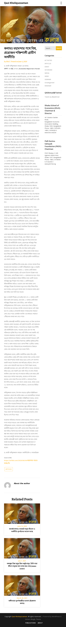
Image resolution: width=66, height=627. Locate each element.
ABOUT (40, 623)
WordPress (56, 616)
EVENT (47, 67)
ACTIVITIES (48, 60)
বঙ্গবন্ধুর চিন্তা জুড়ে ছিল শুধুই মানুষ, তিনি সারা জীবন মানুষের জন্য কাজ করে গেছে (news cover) (22, 566)
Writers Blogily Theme (33, 619)
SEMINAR (48, 79)
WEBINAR (48, 86)
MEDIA (47, 73)
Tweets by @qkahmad (52, 97)
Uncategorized (49, 83)
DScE (8, 62)
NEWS (47, 76)
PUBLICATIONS (30, 623)
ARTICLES (9, 469)
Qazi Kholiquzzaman (16, 3)
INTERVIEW (48, 70)
